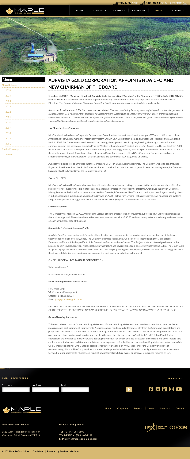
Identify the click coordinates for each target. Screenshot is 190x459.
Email (63, 385)
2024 (8, 100)
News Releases (9, 84)
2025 (8, 95)
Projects (138, 408)
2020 (8, 122)
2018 (8, 133)
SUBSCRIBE (178, 2)
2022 (8, 111)
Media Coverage (10, 149)
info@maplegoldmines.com (82, 438)
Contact (180, 408)
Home (108, 408)
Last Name (36, 385)
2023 (8, 106)
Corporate (122, 408)
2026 (8, 90)
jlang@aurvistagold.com (68, 299)
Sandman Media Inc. (70, 451)
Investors (165, 408)
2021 (8, 117)
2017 (8, 138)
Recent (9, 154)
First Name (7, 385)
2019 (8, 127)
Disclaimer (38, 451)
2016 (8, 143)
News (151, 408)
